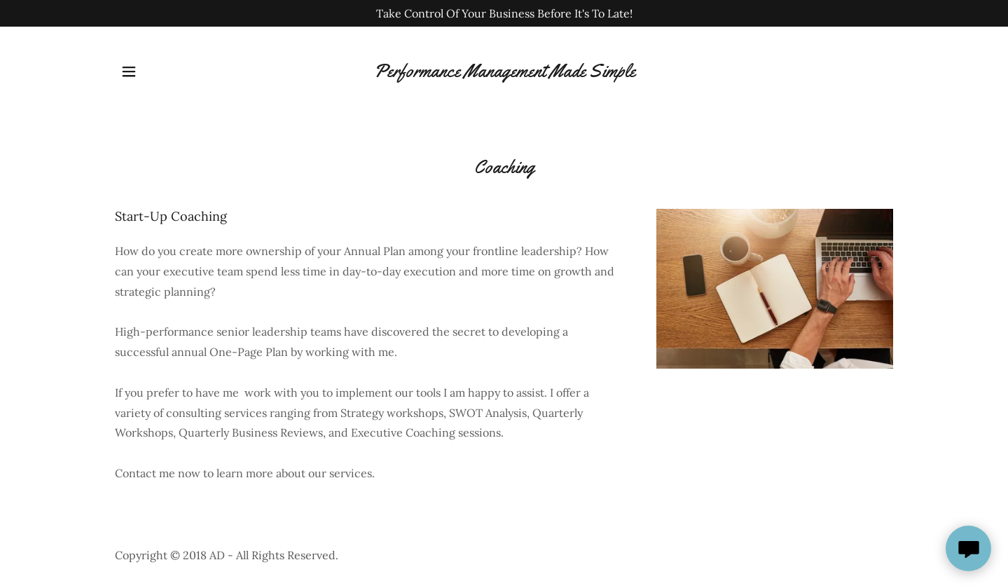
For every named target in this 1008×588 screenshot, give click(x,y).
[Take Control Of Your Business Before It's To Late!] (504, 13)
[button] (129, 71)
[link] (504, 71)
